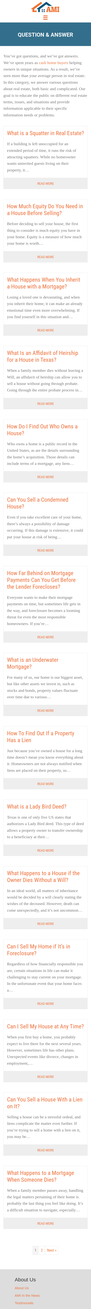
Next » (51, 1250)
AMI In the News (27, 1295)
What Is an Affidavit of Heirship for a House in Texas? (42, 356)
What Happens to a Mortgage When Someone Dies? (40, 1176)
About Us (22, 1288)
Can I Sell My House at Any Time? (45, 1026)
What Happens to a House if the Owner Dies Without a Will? (43, 876)
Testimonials (24, 1303)
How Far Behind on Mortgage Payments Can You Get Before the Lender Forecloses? (41, 580)
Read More (45, 183)
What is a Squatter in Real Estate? (45, 133)
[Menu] (45, 17)
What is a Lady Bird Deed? (36, 806)
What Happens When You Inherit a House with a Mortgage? (43, 283)
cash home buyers (53, 62)
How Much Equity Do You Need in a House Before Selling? (45, 209)
